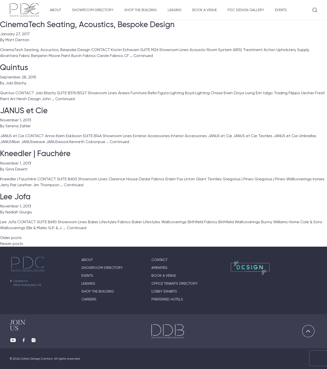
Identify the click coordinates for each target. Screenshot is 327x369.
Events (281, 10)
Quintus (14, 67)
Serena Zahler (18, 126)
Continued (143, 55)
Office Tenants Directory (174, 283)
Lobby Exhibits (164, 291)
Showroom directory (92, 10)
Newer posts (11, 243)
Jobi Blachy (15, 83)
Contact (159, 260)
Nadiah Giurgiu (18, 212)
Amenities (159, 268)
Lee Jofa (15, 196)
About (55, 10)
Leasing (175, 10)
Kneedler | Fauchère (35, 153)
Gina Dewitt (16, 169)
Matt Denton (17, 39)
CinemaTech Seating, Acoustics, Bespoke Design (87, 24)
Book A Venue (204, 10)
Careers (88, 299)
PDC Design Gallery (246, 10)
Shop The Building (140, 10)
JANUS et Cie (24, 110)
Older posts (11, 237)
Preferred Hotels (167, 299)
